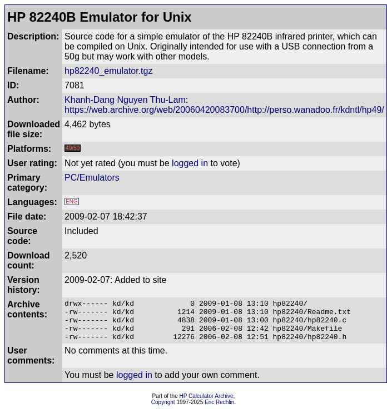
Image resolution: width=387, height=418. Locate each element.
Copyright (163, 410)
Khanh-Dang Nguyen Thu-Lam (125, 99)
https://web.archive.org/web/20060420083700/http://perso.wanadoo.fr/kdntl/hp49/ (224, 110)
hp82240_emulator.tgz (108, 71)
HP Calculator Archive (207, 404)
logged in (190, 163)
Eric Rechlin (219, 410)
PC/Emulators (92, 177)
